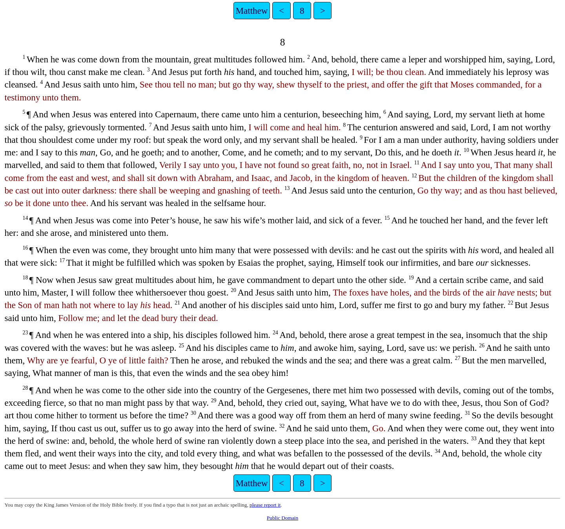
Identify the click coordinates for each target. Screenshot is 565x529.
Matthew (252, 10)
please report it (265, 505)
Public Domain (282, 518)
